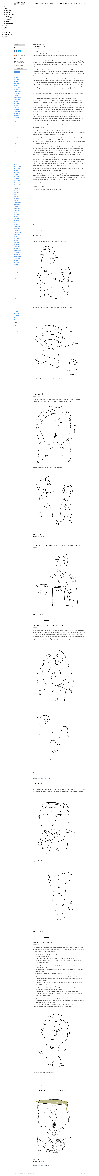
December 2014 (17, 319)
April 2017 (16, 286)
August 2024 (17, 123)
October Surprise (38, 394)
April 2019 (16, 242)
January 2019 (17, 248)
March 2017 (16, 288)
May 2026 (16, 81)
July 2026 (16, 77)
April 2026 (16, 83)
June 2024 (16, 127)
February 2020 (17, 222)
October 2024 (17, 119)
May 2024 (16, 129)
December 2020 (17, 202)
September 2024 (17, 121)
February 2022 (17, 180)
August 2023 (17, 145)
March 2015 (16, 315)
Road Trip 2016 (74, 3)
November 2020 (17, 204)
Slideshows (82, 3)
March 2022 (16, 178)
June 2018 (16, 262)
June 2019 (16, 238)
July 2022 (16, 170)
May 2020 (16, 216)
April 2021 (16, 196)
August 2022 (17, 168)
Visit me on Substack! (38, 225)
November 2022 (17, 162)
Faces (7, 16)
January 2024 (17, 137)
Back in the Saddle (39, 784)
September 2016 (17, 298)
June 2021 (16, 192)
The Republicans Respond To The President (48, 625)
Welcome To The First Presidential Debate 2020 (49, 1091)
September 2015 (17, 305)
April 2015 (16, 313)
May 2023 (16, 151)
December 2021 (17, 184)
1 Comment (46, 540)
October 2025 (17, 95)
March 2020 (16, 220)
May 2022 (16, 174)
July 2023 (16, 147)
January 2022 (17, 182)
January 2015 (17, 317)
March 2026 (16, 85)
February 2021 (17, 200)
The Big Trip (66, 3)
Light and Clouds (10, 18)
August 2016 (17, 299)
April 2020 (16, 218)
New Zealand (17, 327)
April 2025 (16, 107)
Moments (8, 19)
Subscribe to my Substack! (39, 226)
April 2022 (16, 176)
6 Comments (46, 1085)
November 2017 (17, 276)
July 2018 (16, 260)
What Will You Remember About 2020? (46, 942)
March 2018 (16, 268)
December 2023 (17, 139)
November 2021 (17, 186)
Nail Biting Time (38, 236)
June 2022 (16, 172)
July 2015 (16, 307)
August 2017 (17, 278)
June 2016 (16, 303)
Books (51, 3)
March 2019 (16, 244)
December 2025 (17, 91)
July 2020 (16, 212)
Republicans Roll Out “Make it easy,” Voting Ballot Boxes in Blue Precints (58, 545)
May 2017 (16, 284)
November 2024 (17, 117)
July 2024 (16, 125)
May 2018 (16, 264)
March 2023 (16, 154)
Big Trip (16, 325)
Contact (56, 3)
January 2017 (17, 292)
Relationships (9, 23)
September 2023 (17, 143)
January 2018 (17, 272)
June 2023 (16, 149)
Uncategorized (17, 331)
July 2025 (16, 101)
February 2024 (17, 135)
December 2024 (17, 115)
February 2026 (17, 87)
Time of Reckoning (39, 47)
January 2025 (17, 113)
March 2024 (16, 133)
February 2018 (17, 270)
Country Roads (10, 14)
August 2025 (17, 99)
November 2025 (17, 93)
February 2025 (17, 111)
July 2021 (16, 190)
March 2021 (16, 198)
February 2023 (17, 156)
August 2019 (17, 234)
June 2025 (16, 103)
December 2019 (17, 226)
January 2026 (17, 89)
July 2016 (16, 301)
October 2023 (17, 141)
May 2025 (16, 105)
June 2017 (16, 282)
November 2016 (17, 296)
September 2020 (17, 208)
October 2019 (17, 230)
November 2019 (17, 228)
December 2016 (17, 294)
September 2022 (17, 166)
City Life (8, 12)
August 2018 (17, 258)
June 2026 (16, 79)
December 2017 (17, 274)
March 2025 (16, 109)
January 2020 (17, 224)
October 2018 (17, 254)
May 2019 (16, 240)
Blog (61, 3)
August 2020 (17, 210)
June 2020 (16, 214)
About (46, 3)
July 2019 (16, 236)
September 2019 (17, 232)
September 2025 (17, 97)
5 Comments (46, 230)
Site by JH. (83, 1173)
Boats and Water (10, 10)
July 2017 (16, 280)
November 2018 (17, 252)
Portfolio (41, 3)
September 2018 (17, 256)
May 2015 (16, 311)
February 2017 (17, 290)
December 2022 (17, 160)
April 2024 (16, 131)
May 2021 (16, 194)
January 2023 (17, 158)
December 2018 (17, 250)
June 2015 (16, 309)
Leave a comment (47, 388)
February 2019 (17, 246)
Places (7, 21)
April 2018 (16, 266)
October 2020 (17, 206)
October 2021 (17, 188)
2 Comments (46, 1165)
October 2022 (17, 164)
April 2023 (16, 152)
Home (36, 3)
